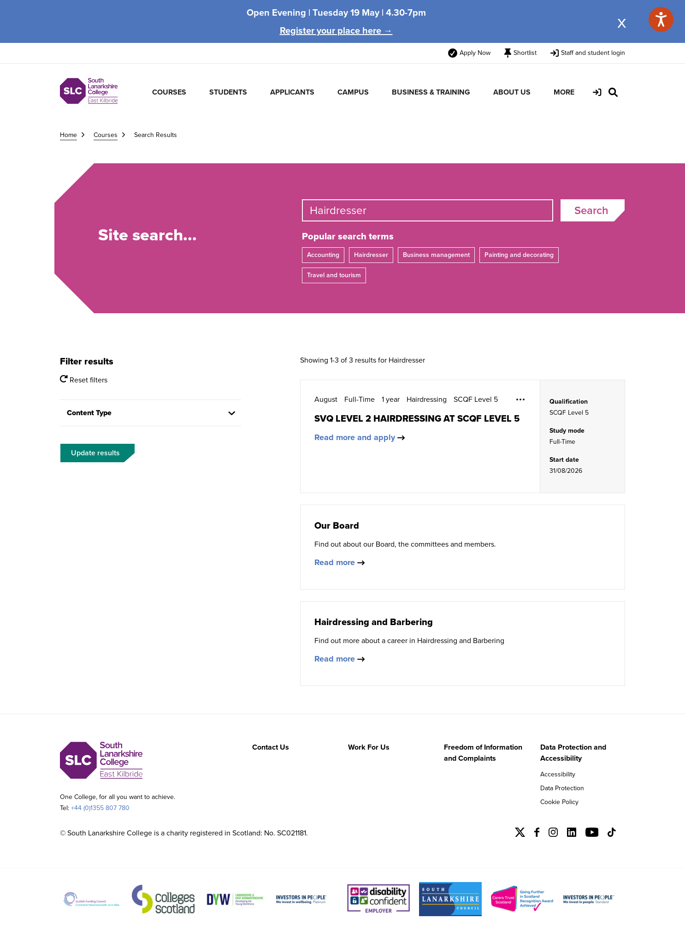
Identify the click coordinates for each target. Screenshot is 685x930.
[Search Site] (613, 92)
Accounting (323, 255)
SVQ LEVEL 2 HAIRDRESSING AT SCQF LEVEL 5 (417, 418)
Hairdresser (371, 255)
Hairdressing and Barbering (373, 622)
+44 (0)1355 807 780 (100, 808)
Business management (436, 255)
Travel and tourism (334, 275)
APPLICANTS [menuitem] (292, 92)
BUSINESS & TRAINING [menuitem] (431, 92)
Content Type (89, 412)
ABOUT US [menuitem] (512, 92)
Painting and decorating (519, 255)
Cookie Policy (559, 802)
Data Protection (562, 788)
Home (68, 135)
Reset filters (83, 380)
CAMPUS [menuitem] (353, 92)
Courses (106, 135)
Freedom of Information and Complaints (483, 752)
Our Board (336, 525)
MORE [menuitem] (564, 92)
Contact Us (270, 747)
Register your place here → (336, 30)
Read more (339, 562)
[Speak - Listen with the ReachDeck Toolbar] (661, 19)
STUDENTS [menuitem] (228, 92)
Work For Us (369, 747)
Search (591, 210)
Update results (95, 452)
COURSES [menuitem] (169, 92)
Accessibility (557, 774)
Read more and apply (359, 437)
